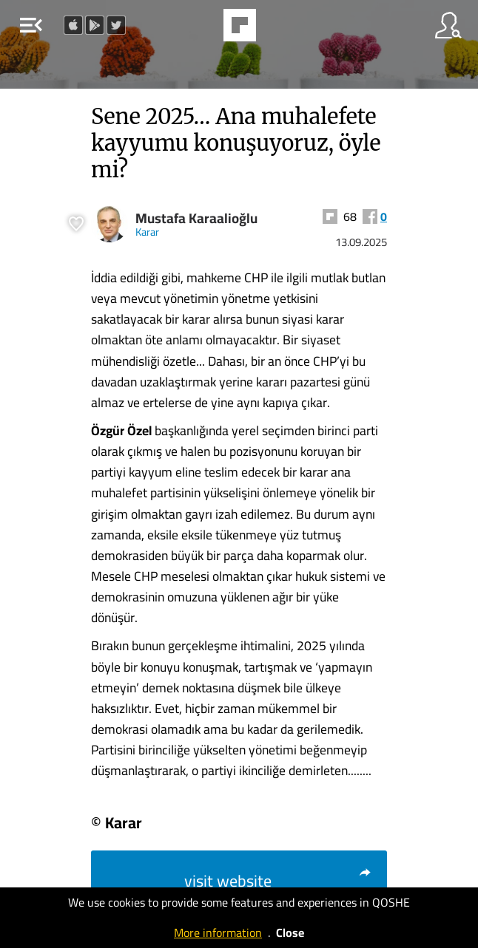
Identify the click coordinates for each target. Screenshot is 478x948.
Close (290, 932)
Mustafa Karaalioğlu (196, 218)
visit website (278, 880)
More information (218, 932)
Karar (147, 232)
